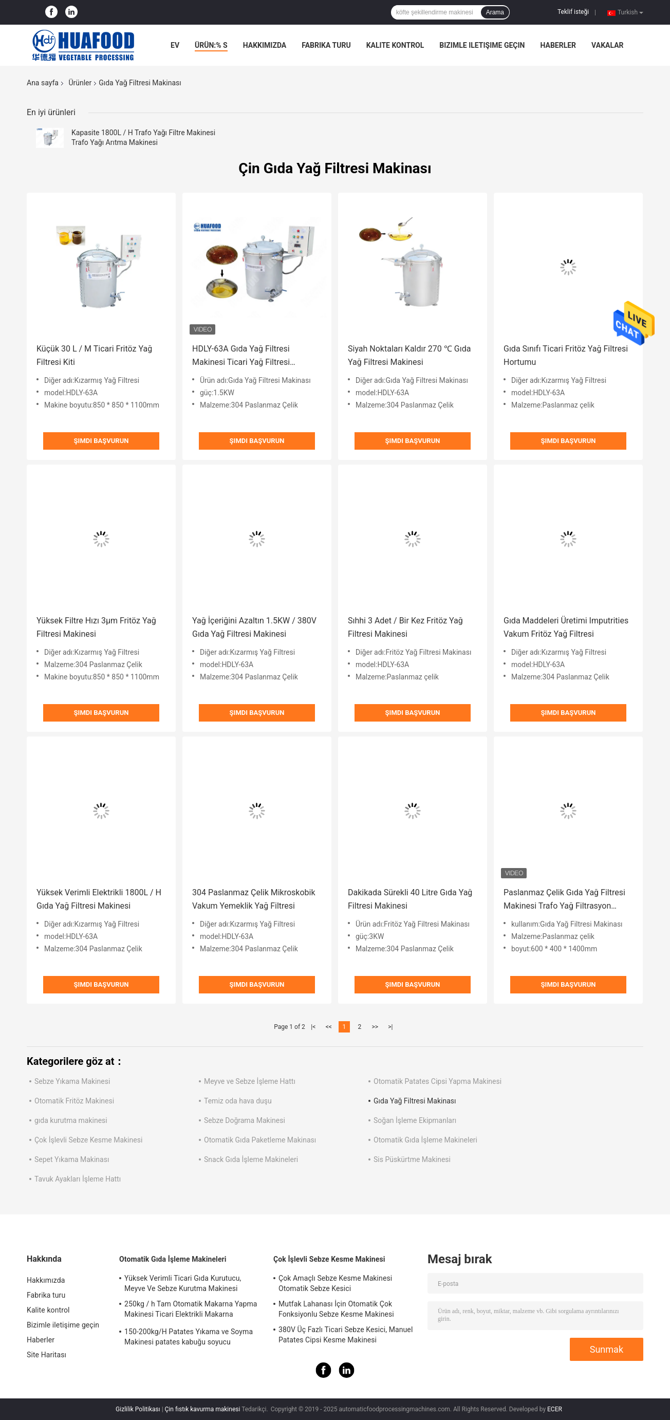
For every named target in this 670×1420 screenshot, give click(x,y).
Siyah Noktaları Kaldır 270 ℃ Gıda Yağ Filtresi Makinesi (409, 355)
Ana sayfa (43, 83)
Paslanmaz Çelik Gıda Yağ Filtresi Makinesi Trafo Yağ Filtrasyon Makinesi (564, 900)
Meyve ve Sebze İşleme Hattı (249, 1081)
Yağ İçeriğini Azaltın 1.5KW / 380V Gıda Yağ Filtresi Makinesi (254, 627)
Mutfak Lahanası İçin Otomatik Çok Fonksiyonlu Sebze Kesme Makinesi (336, 1309)
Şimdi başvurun (101, 441)
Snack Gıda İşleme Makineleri (251, 1159)
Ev (175, 45)
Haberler (558, 45)
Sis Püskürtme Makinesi (412, 1159)
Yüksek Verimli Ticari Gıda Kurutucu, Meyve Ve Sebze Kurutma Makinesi (182, 1283)
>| (390, 1026)
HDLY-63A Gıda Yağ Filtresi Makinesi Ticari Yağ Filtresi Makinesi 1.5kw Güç (241, 356)
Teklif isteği (573, 11)
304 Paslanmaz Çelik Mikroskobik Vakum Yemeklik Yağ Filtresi (253, 899)
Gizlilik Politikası (138, 1409)
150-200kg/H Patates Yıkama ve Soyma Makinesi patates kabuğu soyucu (188, 1336)
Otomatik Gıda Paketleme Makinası (260, 1140)
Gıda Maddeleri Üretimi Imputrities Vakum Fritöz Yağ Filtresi (566, 627)
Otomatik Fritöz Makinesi (74, 1101)
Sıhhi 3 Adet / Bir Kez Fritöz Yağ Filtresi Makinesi (405, 627)
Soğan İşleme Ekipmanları (415, 1120)
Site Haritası (46, 1355)
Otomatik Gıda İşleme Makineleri (425, 1140)
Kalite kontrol (395, 45)
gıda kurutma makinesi (70, 1120)
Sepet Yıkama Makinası (71, 1159)
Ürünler (79, 83)
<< (329, 1026)
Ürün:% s (211, 45)
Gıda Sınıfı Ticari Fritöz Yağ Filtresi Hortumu (566, 355)
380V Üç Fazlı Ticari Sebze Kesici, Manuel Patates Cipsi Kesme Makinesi (345, 1334)
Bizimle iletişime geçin (482, 45)
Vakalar (607, 45)
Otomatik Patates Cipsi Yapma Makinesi (437, 1081)
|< (313, 1026)
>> (374, 1026)
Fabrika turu (326, 45)
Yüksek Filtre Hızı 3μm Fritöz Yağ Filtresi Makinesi (96, 627)
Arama (495, 12)
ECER (554, 1409)
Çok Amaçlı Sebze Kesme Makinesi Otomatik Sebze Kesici (335, 1283)
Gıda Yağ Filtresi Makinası (415, 1101)
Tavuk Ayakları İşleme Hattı (77, 1179)
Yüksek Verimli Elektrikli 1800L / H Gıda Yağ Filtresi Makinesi (98, 899)
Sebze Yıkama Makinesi (72, 1081)
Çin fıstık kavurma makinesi (202, 1409)
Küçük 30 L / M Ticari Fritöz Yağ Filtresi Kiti (94, 355)
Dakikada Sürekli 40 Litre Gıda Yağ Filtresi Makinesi (410, 899)
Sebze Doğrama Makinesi (244, 1120)
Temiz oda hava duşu (238, 1101)
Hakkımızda (265, 45)
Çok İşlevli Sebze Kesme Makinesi (88, 1140)
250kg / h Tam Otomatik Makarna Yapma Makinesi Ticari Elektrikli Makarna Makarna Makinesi (190, 1310)
